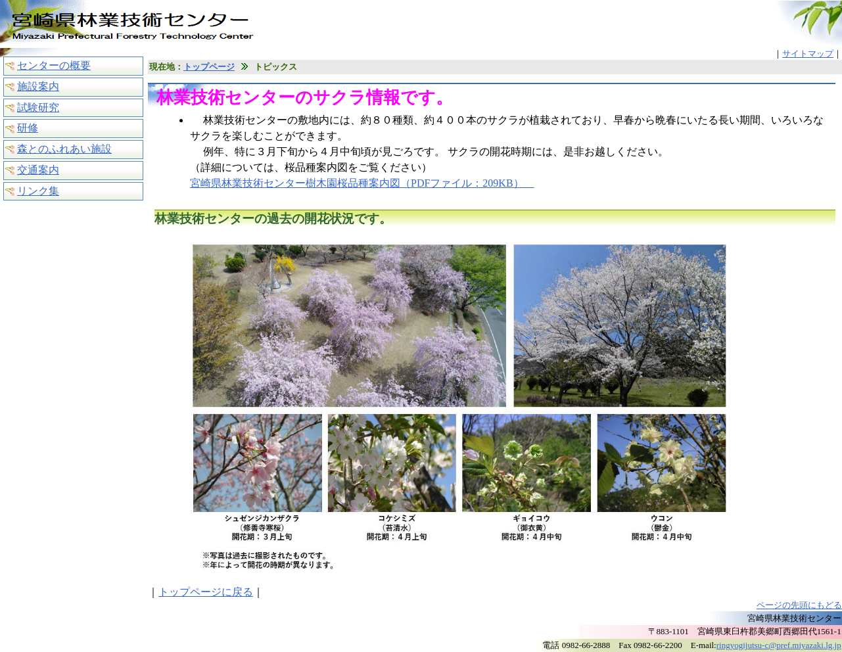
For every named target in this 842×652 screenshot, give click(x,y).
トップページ (209, 67)
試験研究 (38, 107)
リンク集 (38, 191)
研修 (27, 127)
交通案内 (38, 169)
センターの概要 (54, 65)
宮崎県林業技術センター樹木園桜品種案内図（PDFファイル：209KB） (362, 183)
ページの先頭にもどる (799, 605)
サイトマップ (807, 53)
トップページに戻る (205, 591)
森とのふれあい (64, 148)
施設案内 (38, 86)
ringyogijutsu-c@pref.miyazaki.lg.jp (778, 645)
